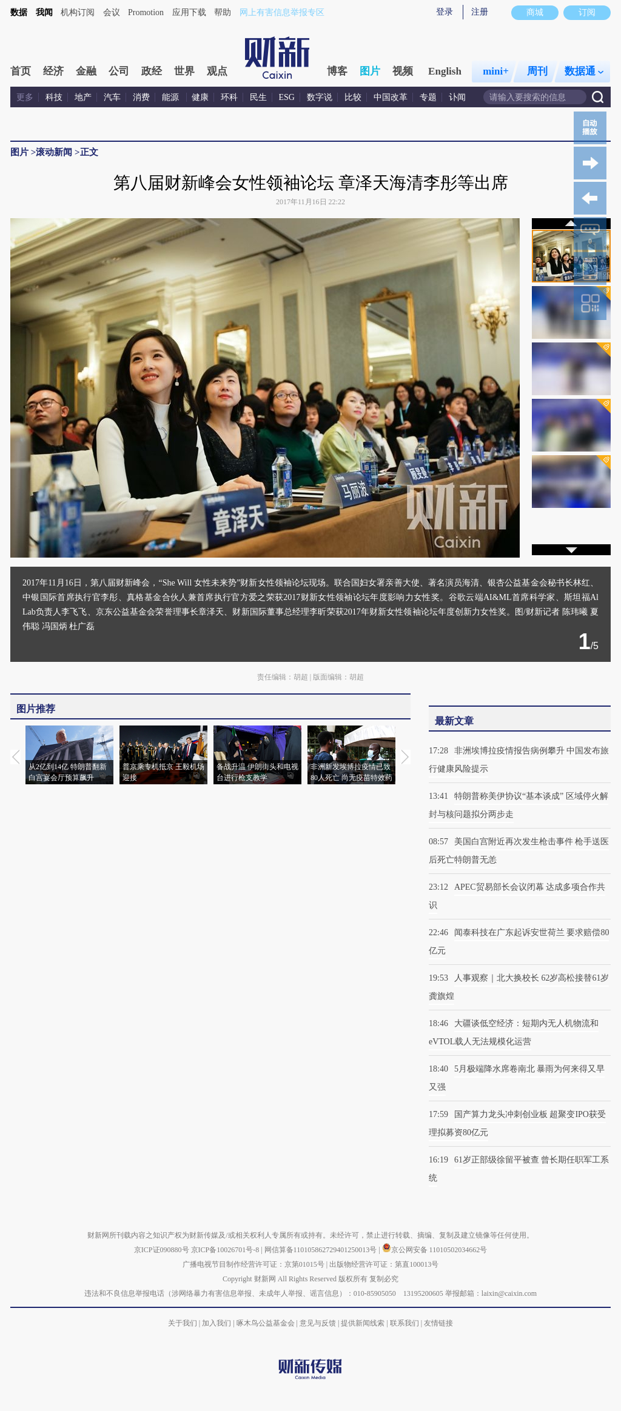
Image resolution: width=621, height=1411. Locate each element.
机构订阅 (78, 12)
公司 (119, 71)
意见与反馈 (318, 1323)
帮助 (222, 12)
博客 (337, 71)
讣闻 (457, 97)
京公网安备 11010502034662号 (435, 1250)
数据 (18, 12)
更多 (24, 97)
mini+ (496, 71)
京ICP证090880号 (161, 1250)
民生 (258, 97)
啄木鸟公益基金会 (267, 1323)
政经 (151, 71)
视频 (402, 71)
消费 (141, 97)
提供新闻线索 (362, 1323)
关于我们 (182, 1323)
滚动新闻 (54, 152)
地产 (83, 97)
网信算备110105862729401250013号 (321, 1250)
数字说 (319, 97)
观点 (217, 71)
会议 (111, 12)
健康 (200, 97)
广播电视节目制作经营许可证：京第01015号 (253, 1264)
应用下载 (189, 12)
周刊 (537, 71)
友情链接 (438, 1323)
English (445, 71)
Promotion (146, 12)
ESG (287, 97)
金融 (86, 71)
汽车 (112, 97)
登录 (444, 11)
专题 (428, 97)
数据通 (584, 71)
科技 (53, 97)
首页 (20, 71)
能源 (171, 97)
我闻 (44, 12)
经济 (53, 71)
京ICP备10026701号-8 (226, 1250)
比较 (352, 97)
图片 (370, 71)
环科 (229, 97)
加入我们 (216, 1323)
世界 (184, 71)
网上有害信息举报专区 (282, 12)
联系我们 (404, 1323)
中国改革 (391, 97)
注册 (479, 11)
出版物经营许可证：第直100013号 (383, 1264)
